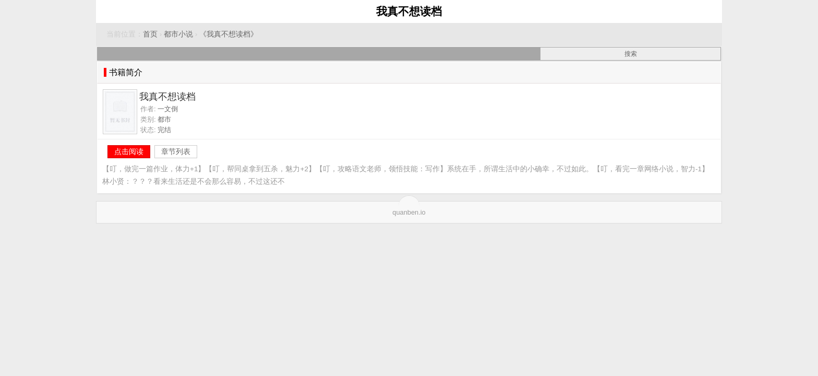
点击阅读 (128, 151)
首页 (150, 34)
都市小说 (178, 34)
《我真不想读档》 (228, 34)
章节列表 (175, 151)
